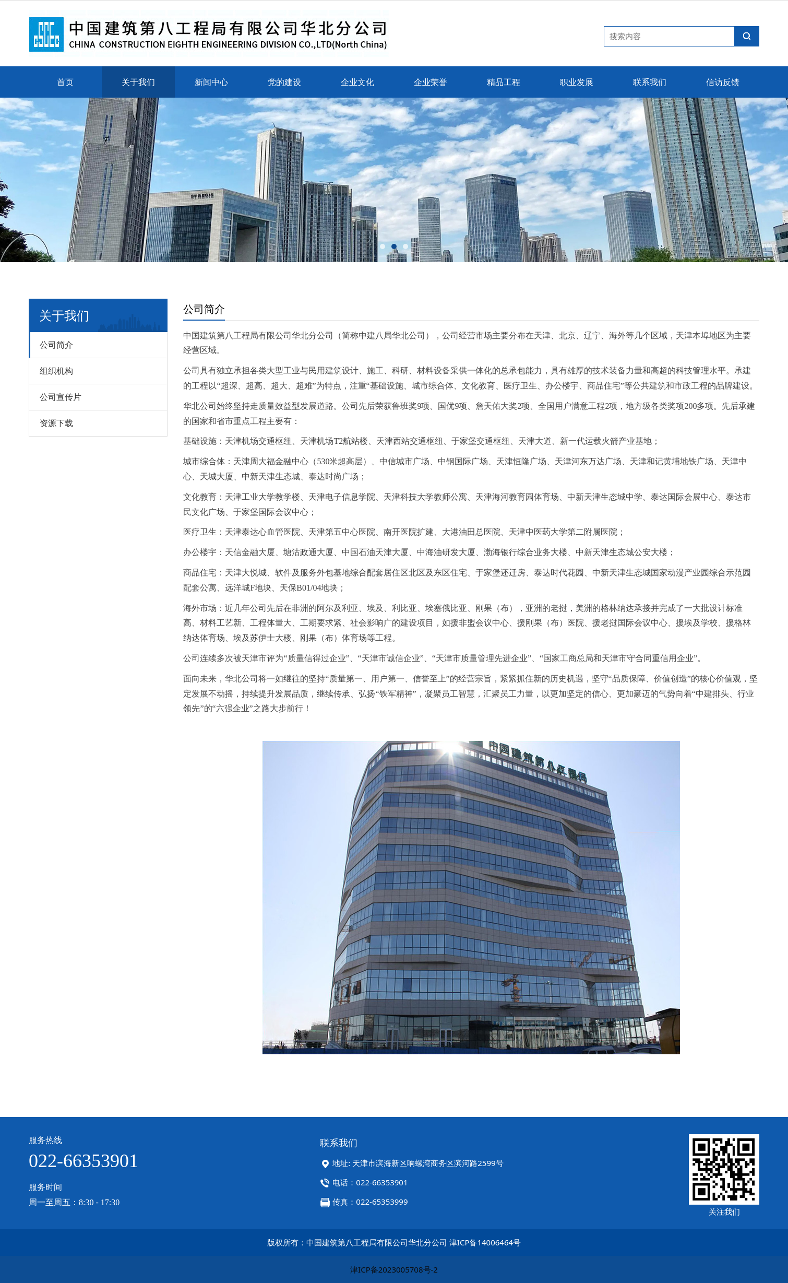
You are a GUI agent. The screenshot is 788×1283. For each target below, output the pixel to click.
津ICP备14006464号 (485, 1242)
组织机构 (56, 370)
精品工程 (503, 82)
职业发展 (576, 82)
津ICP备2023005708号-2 (394, 1269)
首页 (65, 82)
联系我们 (649, 82)
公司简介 (56, 344)
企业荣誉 (430, 82)
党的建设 (284, 82)
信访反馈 (722, 82)
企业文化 (357, 82)
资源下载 (56, 423)
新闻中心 (211, 82)
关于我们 (138, 82)
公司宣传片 (60, 397)
